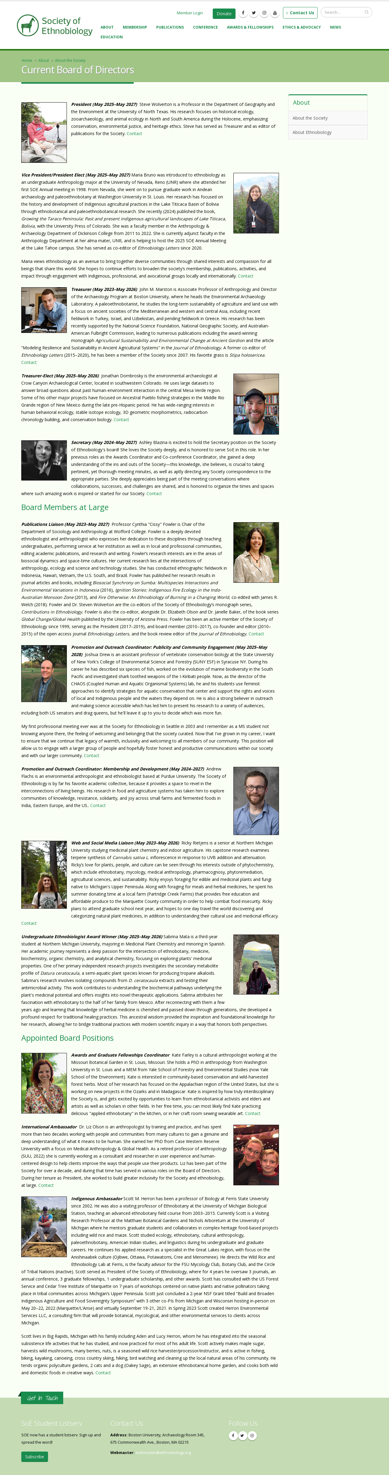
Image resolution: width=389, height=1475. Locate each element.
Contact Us (300, 13)
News (336, 28)
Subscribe (34, 1456)
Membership (135, 28)
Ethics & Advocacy (302, 28)
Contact (134, 133)
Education (112, 37)
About (108, 28)
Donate (224, 13)
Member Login (190, 13)
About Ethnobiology (327, 132)
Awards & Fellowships (251, 28)
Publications (171, 28)
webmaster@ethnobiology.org (163, 1452)
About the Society (70, 60)
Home (27, 60)
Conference (206, 28)
